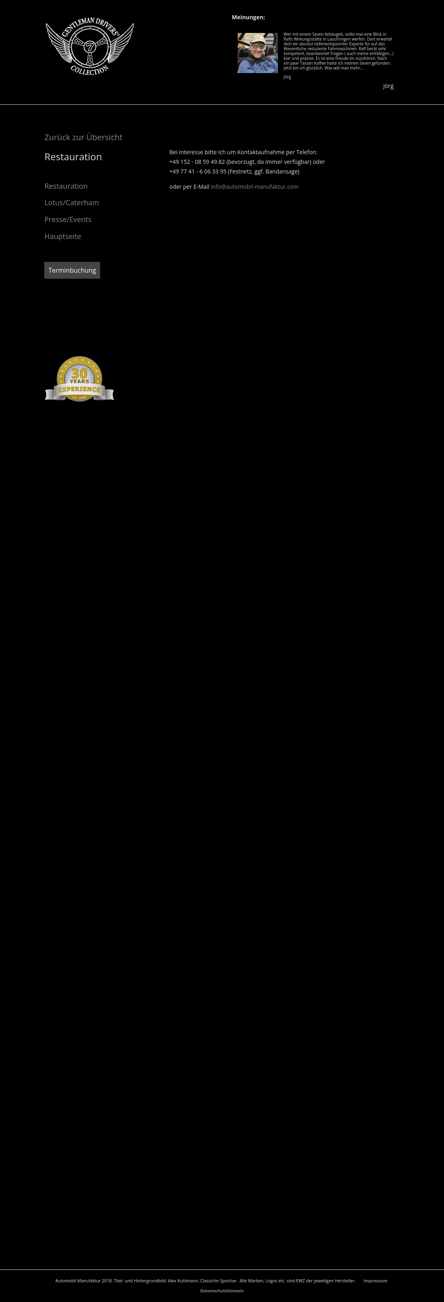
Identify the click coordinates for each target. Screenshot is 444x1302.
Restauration (65, 186)
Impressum (376, 1281)
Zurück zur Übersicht (83, 137)
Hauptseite (62, 236)
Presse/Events (67, 219)
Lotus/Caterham (71, 202)
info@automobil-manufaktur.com (254, 186)
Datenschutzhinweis (222, 1291)
